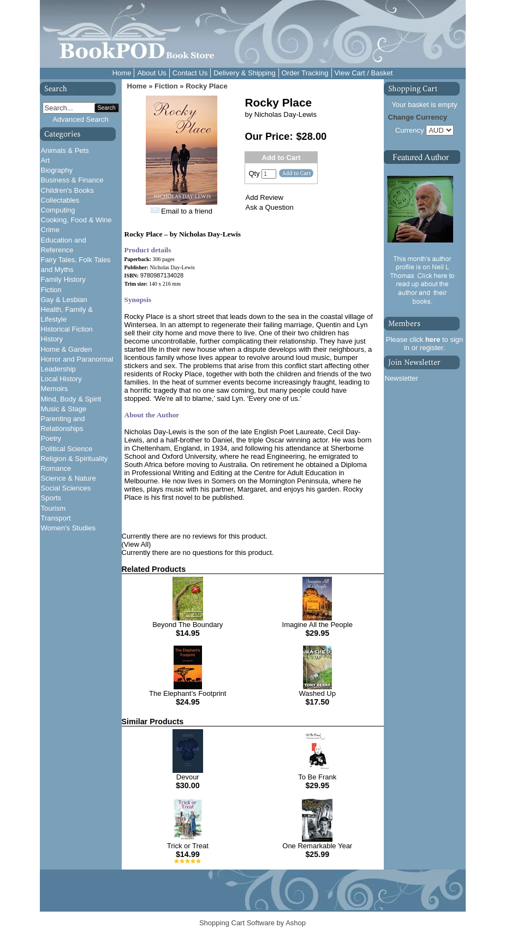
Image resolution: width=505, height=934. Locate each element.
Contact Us (190, 73)
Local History (61, 379)
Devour (187, 777)
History (52, 339)
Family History (63, 279)
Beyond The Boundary (187, 624)
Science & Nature (68, 478)
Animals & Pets (65, 150)
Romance (56, 468)
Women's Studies (68, 528)
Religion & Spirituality (74, 458)
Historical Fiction (67, 329)
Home (122, 73)
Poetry (51, 438)
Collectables (60, 200)
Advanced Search (80, 119)
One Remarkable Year (317, 846)
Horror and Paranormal (77, 359)
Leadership (58, 369)
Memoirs (54, 389)
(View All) (136, 544)
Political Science (67, 449)
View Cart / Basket (364, 73)
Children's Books (67, 190)
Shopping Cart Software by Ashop (252, 923)
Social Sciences (66, 488)
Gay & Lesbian (64, 299)
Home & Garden (66, 349)
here (432, 339)
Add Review (264, 197)
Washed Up (317, 693)
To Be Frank (317, 777)
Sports (51, 498)
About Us (151, 73)
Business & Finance (72, 180)
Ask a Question (270, 207)
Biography (57, 170)
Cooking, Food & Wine (76, 220)
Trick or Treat (188, 846)
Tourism (53, 508)
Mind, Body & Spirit (71, 399)
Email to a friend (186, 211)
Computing (58, 210)
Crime (50, 230)
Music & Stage (64, 409)
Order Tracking (305, 73)
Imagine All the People (317, 624)
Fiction (51, 290)
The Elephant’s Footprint (187, 693)
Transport (56, 518)
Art (45, 160)
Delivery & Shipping (244, 73)
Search (107, 108)
